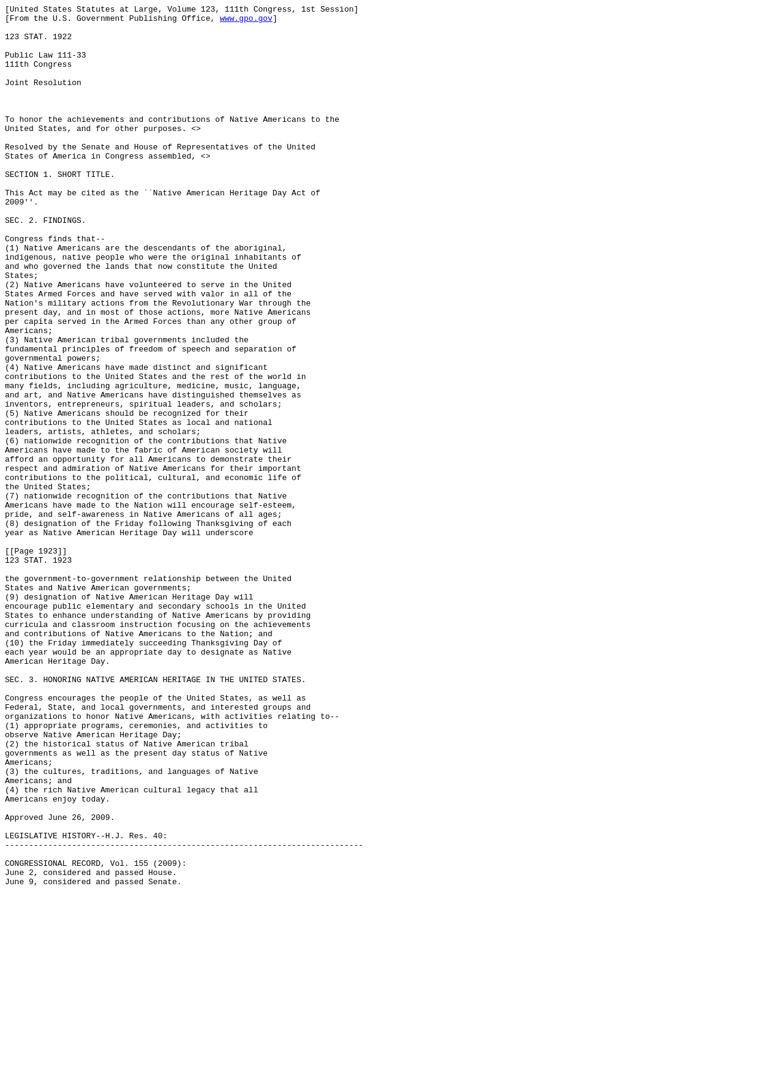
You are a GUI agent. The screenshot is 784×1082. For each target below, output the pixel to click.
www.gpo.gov (246, 21)
